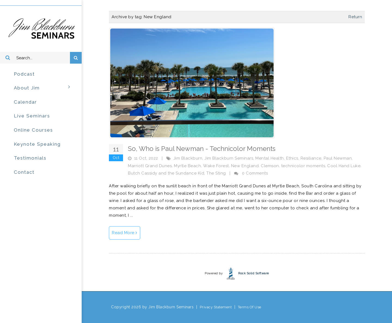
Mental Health (269, 158)
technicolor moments (303, 165)
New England (245, 165)
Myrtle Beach (187, 165)
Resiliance (311, 158)
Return (355, 16)
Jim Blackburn (188, 158)
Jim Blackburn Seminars (228, 158)
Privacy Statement (216, 307)
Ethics (292, 158)
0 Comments (255, 173)
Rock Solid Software (253, 273)
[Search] (41, 57)
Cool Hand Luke (343, 165)
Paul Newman (338, 158)
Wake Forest (216, 165)
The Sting (216, 173)
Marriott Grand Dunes (150, 165)
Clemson (270, 165)
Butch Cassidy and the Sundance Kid (166, 173)
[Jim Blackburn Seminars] (40, 28)
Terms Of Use (249, 307)
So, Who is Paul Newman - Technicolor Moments (201, 149)
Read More (124, 232)
